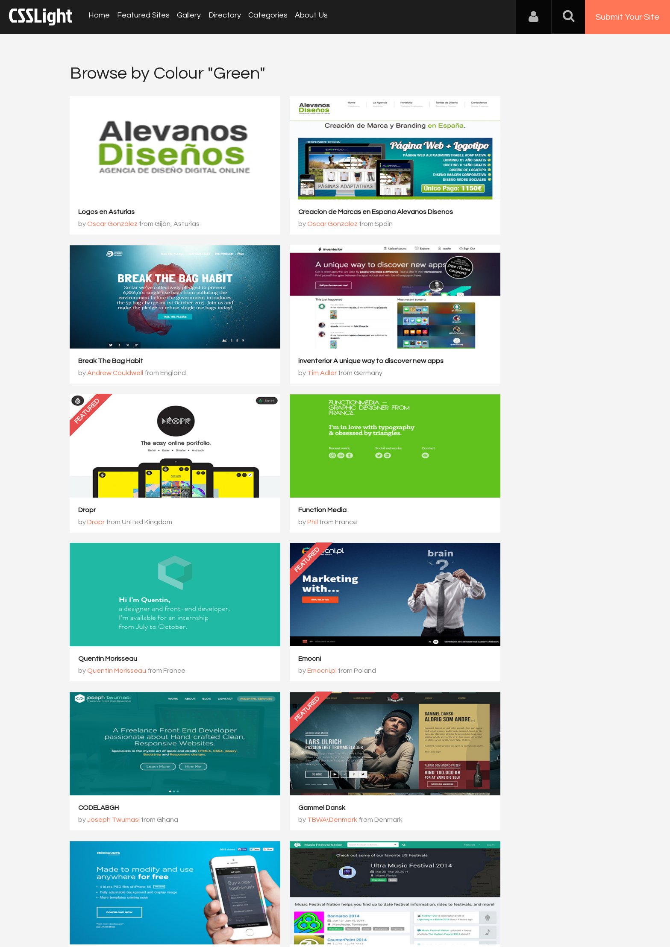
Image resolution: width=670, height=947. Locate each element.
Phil (453, 373)
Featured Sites (141, 17)
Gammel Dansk (102, 660)
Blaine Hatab (468, 671)
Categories (261, 17)
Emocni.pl (282, 522)
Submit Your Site (627, 17)
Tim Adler (102, 373)
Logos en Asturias (107, 212)
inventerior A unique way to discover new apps (151, 361)
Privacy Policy (213, 904)
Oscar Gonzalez (293, 224)
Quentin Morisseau (108, 510)
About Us (303, 17)
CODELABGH (459, 510)
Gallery (185, 17)
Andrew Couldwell (476, 224)
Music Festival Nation (472, 660)
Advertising (168, 904)
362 (373, 711)
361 (341, 711)
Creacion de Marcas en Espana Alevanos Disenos (336, 212)
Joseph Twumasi (474, 522)
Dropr (267, 361)
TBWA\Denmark (113, 671)
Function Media (463, 361)
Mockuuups (277, 660)
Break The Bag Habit (471, 212)
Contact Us (125, 904)
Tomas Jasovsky (294, 671)
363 (405, 711)
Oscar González (113, 224)
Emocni (270, 510)
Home (98, 17)
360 (308, 711)
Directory (219, 17)
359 (276, 711)
